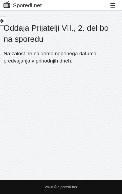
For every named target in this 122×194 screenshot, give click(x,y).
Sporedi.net (22, 4)
